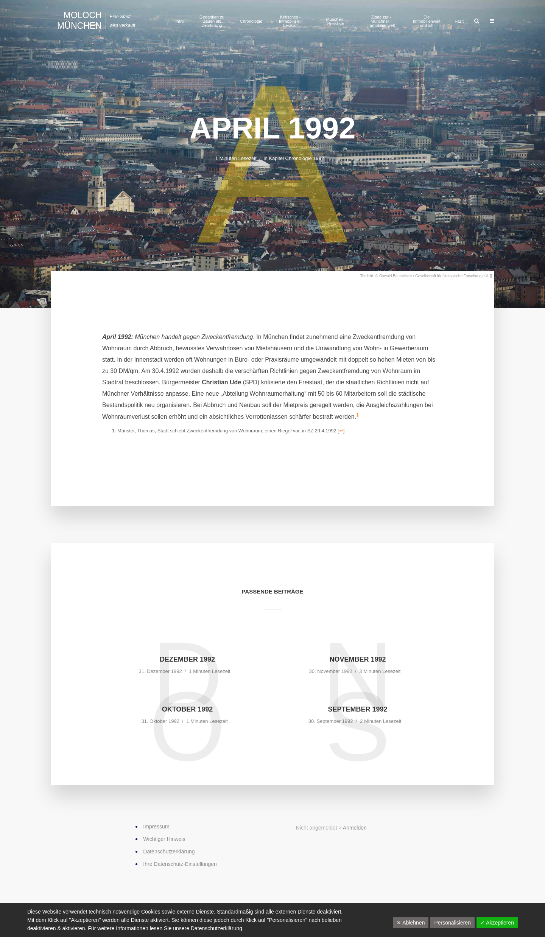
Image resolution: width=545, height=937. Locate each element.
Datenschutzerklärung (216, 928)
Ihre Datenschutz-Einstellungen (180, 864)
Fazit (459, 21)
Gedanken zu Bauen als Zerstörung (211, 21)
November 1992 (357, 659)
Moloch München (79, 20)
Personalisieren (452, 923)
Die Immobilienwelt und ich (427, 21)
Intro (180, 21)
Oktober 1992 (187, 709)
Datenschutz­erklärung (169, 851)
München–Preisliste (335, 21)
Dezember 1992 (187, 659)
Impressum (156, 827)
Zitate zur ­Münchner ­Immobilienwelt (381, 21)
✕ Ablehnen (411, 923)
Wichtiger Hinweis (164, 839)
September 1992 (357, 709)
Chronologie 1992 (304, 158)
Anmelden (355, 828)
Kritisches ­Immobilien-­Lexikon (290, 21)
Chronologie (251, 21)
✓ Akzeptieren (497, 923)
